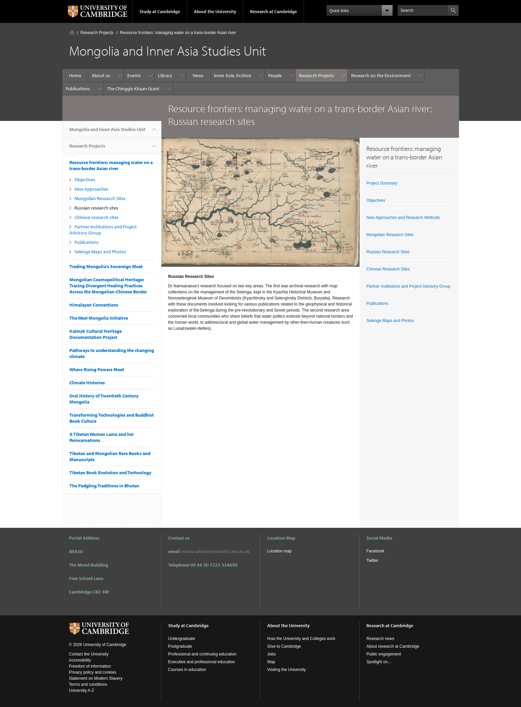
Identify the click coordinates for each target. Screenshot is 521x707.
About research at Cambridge (392, 646)
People (275, 75)
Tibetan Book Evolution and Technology (110, 473)
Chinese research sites (96, 217)
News (198, 75)
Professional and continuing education (202, 654)
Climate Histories (87, 383)
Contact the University (89, 654)
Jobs (271, 654)
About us (101, 75)
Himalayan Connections (93, 305)
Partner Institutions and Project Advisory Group (408, 286)
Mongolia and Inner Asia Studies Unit (107, 132)
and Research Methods (418, 217)
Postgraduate (180, 646)
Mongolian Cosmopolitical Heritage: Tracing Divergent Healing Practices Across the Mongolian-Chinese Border (108, 286)
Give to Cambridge (284, 646)
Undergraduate (181, 638)
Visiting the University (286, 669)
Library (165, 75)
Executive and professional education (201, 662)
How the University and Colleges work (301, 638)
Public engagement (383, 654)
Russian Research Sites (387, 252)
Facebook (375, 551)
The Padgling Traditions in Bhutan (104, 486)
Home (72, 32)
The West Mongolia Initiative (98, 318)
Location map (279, 551)
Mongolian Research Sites (100, 198)
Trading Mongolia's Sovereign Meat (106, 266)
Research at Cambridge (273, 11)
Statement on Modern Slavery (96, 678)
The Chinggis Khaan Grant (133, 89)
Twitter (372, 560)
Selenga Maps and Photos (390, 320)
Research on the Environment (381, 75)
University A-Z (81, 690)
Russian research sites (96, 208)
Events (134, 75)
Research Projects (97, 32)
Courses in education (187, 669)
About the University (215, 11)
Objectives (84, 179)
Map (271, 662)
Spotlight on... (378, 662)
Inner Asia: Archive (232, 75)
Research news (380, 638)
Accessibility (80, 660)
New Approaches (91, 189)
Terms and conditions (88, 684)
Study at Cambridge (160, 11)
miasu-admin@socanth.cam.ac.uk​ (215, 551)
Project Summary (381, 183)
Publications (78, 89)
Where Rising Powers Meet (96, 369)
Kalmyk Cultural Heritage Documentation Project (95, 334)
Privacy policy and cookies (93, 672)
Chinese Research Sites (388, 269)
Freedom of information (90, 666)
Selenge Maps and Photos (100, 252)
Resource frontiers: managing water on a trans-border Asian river (178, 32)
